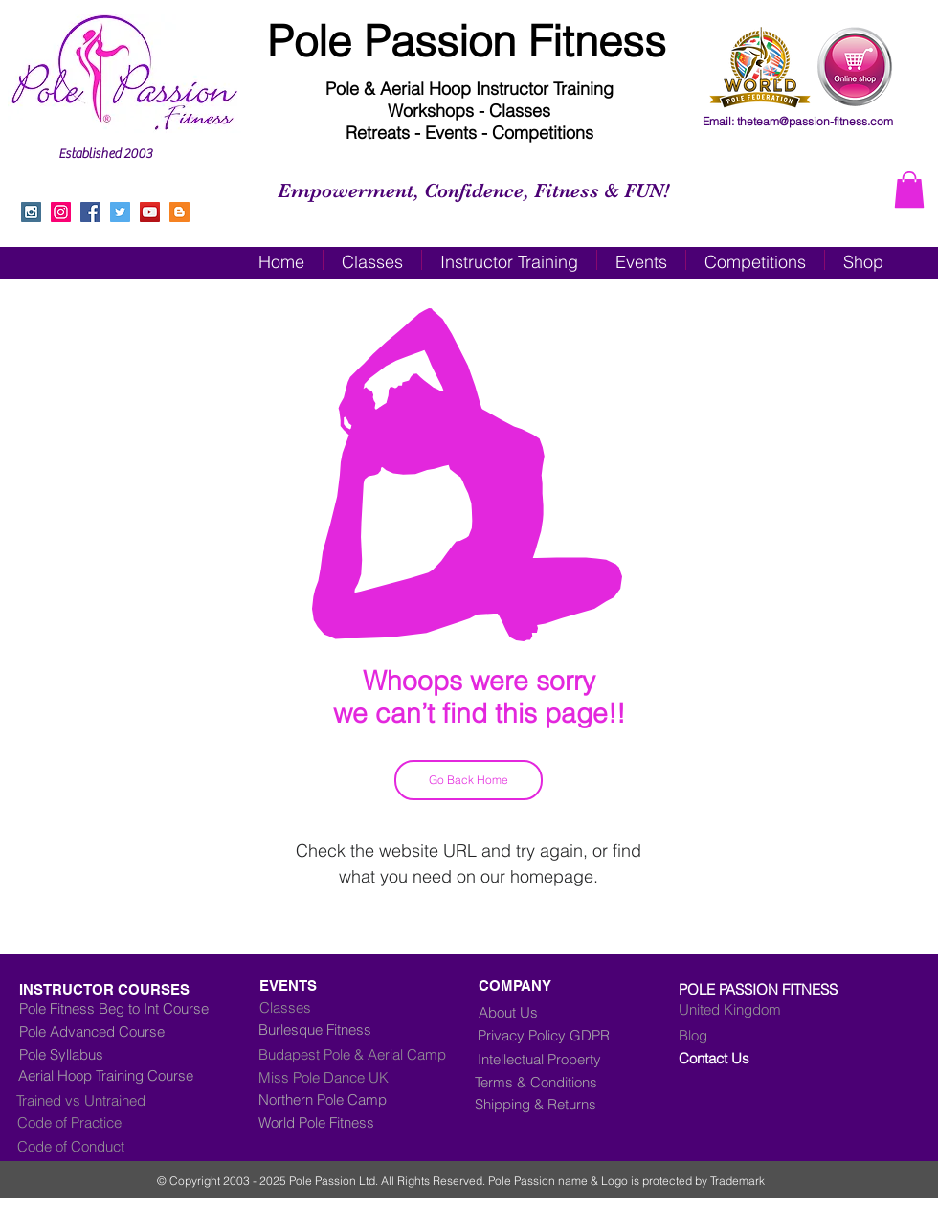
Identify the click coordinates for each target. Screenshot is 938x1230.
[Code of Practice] (97, 1121)
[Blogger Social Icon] (179, 212)
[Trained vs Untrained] (125, 1099)
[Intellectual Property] (554, 1058)
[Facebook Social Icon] (90, 212)
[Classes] (366, 1006)
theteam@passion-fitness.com (815, 121)
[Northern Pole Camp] (367, 1098)
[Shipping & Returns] (549, 1103)
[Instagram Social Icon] (31, 212)
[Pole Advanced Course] (108, 1030)
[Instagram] (61, 212)
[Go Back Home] (468, 780)
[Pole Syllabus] (127, 1053)
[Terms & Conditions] (549, 1081)
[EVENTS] (352, 984)
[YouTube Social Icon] (150, 212)
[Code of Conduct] (97, 1145)
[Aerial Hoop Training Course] (131, 1074)
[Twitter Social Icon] (120, 212)
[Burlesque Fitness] (335, 1029)
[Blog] (758, 1034)
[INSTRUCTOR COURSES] (145, 988)
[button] (909, 189)
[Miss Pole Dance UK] (353, 1076)
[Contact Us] (758, 1057)
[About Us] (515, 1011)
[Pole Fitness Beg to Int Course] (114, 1007)
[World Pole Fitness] (367, 1121)
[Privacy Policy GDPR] (559, 1034)
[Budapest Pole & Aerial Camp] (367, 1053)
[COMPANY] (522, 984)
